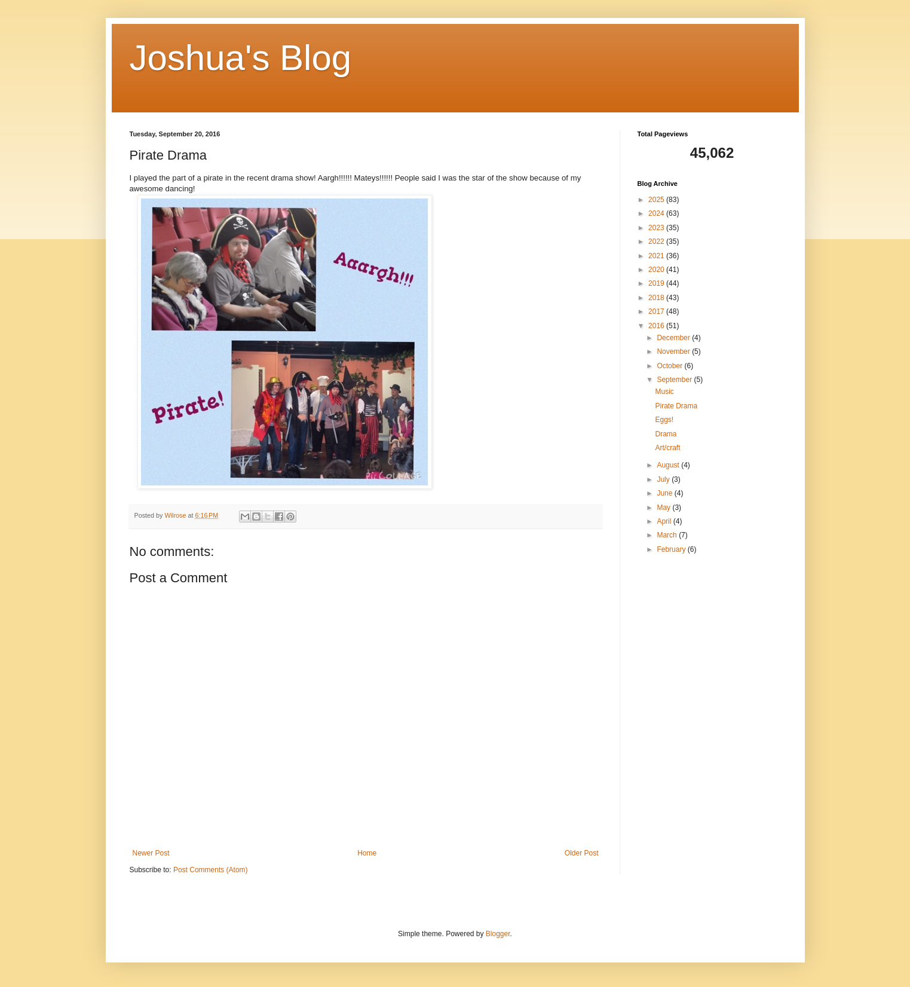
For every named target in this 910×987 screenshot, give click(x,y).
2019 (657, 283)
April (665, 521)
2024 (657, 213)
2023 (657, 228)
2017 (657, 311)
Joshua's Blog (241, 58)
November (674, 351)
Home (366, 853)
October (670, 366)
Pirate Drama (676, 406)
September (675, 379)
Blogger (498, 934)
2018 (657, 298)
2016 (657, 326)
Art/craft (667, 448)
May (664, 507)
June (665, 493)
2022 (657, 241)
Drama (665, 434)
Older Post (582, 853)
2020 (657, 269)
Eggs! (664, 419)
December (674, 338)
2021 (657, 256)
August (669, 465)
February (672, 549)
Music (664, 391)
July (664, 479)
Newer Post (151, 853)
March (668, 535)
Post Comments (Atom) (210, 870)
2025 (657, 199)
